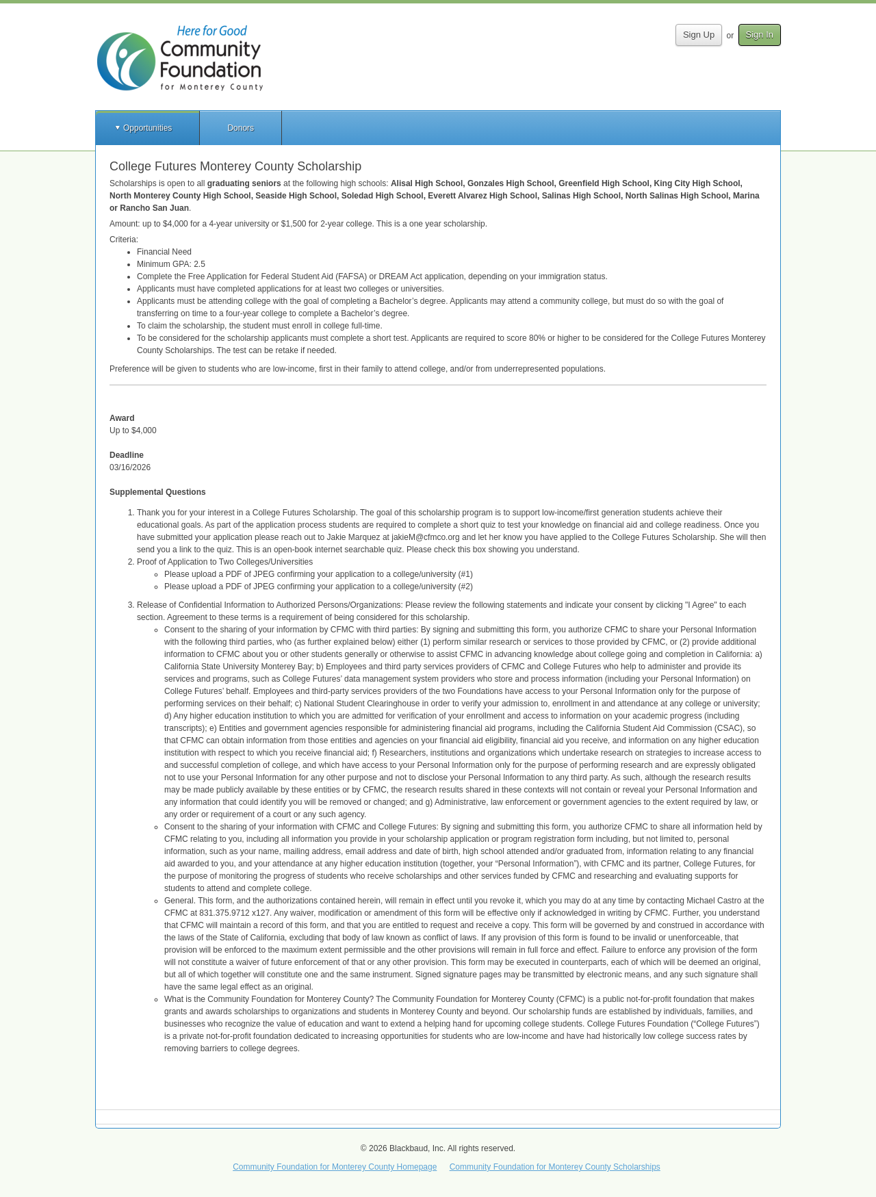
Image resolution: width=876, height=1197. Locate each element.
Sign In (759, 34)
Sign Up (698, 34)
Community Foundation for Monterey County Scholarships (555, 1167)
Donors (240, 128)
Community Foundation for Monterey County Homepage (335, 1167)
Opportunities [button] (147, 128)
